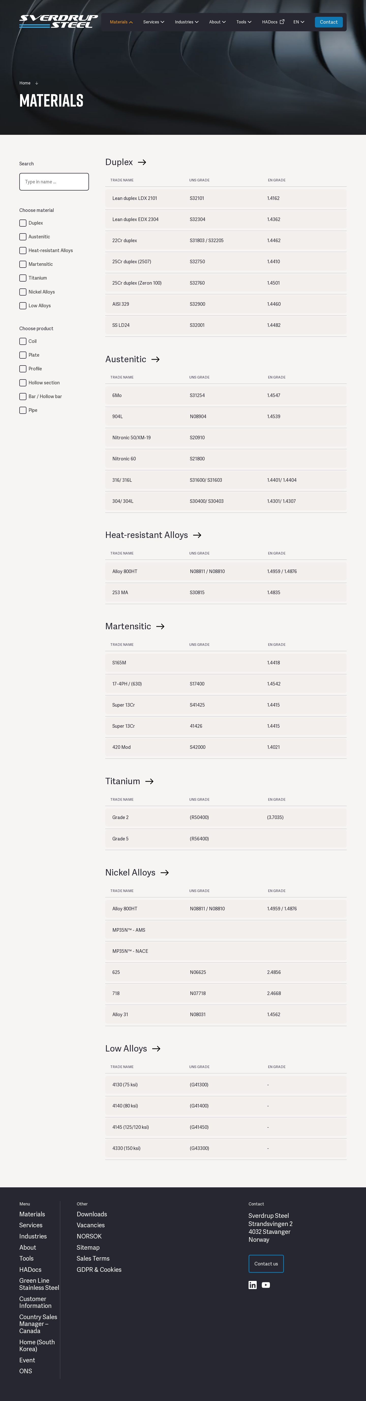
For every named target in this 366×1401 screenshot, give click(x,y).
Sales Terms (93, 1258)
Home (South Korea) (37, 1346)
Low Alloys (39, 306)
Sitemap (88, 1247)
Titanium (37, 278)
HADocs (30, 1269)
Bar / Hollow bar (45, 396)
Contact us (266, 1264)
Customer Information (35, 1302)
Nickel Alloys (41, 292)
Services (30, 1225)
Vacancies (91, 1225)
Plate (33, 355)
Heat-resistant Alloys (50, 250)
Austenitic (39, 237)
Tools (26, 1258)
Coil (32, 341)
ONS (25, 1371)
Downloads (92, 1214)
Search (26, 164)
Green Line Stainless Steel (39, 1284)
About (27, 1247)
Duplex (35, 223)
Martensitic (40, 264)
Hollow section (44, 383)
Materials (32, 1214)
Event (27, 1360)
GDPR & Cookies (99, 1269)
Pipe (32, 410)
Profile (35, 369)
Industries (33, 1236)
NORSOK (89, 1236)
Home (24, 83)
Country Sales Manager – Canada (38, 1324)
